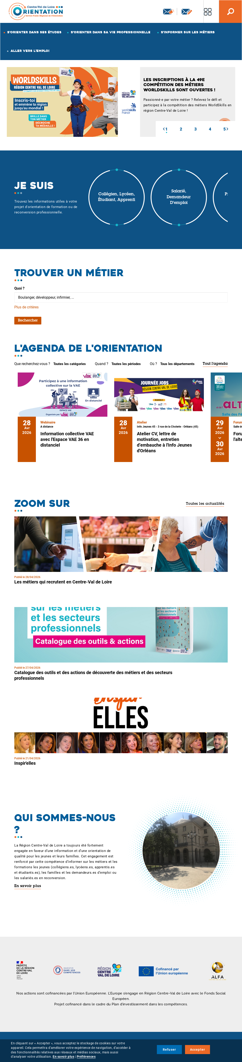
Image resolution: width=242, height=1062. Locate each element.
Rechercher (28, 320)
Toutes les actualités (205, 504)
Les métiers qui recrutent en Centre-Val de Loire (63, 582)
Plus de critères (26, 307)
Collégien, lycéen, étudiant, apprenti (116, 197)
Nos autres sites (207, 11)
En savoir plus (27, 886)
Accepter (197, 1049)
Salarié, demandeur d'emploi (179, 197)
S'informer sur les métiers (188, 32)
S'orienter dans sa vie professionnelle (111, 32)
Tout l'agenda (215, 364)
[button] (164, 129)
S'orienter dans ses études (34, 32)
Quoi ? (19, 288)
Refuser (169, 1049)
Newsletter (169, 11)
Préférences (86, 1056)
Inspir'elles (25, 763)
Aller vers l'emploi (30, 51)
